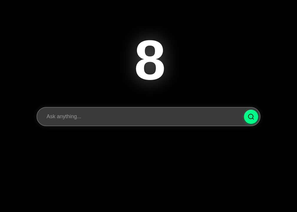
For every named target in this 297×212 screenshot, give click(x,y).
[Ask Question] (251, 117)
